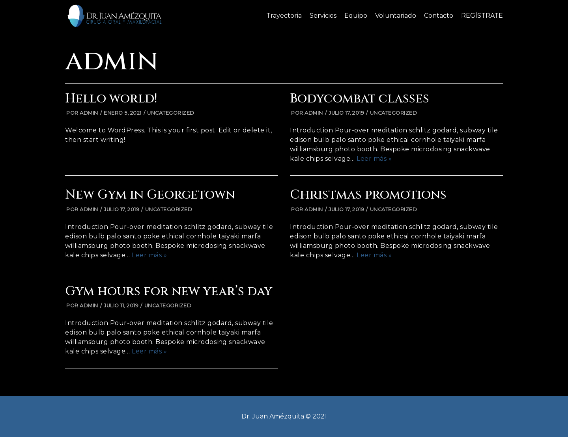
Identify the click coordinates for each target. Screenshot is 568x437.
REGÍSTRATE (482, 15)
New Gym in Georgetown (150, 194)
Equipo (355, 15)
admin (89, 113)
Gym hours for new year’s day (168, 291)
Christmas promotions (368, 194)
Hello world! (111, 98)
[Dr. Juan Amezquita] (114, 15)
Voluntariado (395, 15)
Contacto (438, 15)
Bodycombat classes (359, 98)
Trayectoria (284, 15)
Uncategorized (170, 113)
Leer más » (374, 158)
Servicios (323, 15)
